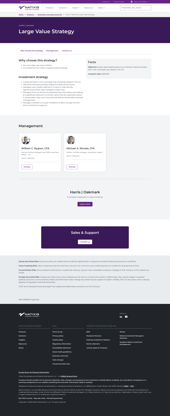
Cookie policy (57, 340)
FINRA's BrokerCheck (69, 376)
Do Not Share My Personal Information (34, 372)
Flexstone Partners (93, 336)
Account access (119, 1)
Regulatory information (61, 344)
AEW (88, 332)
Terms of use (57, 332)
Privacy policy (57, 336)
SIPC (132, 386)
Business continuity (60, 356)
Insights (75, 8)
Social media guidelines (61, 352)
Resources (88, 8)
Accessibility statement (61, 348)
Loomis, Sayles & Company (96, 348)
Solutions (62, 8)
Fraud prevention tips (61, 364)
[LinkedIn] (121, 316)
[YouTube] (126, 316)
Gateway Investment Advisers (98, 340)
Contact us (106, 1)
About (100, 8)
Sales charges (57, 360)
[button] (85, 204)
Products (49, 8)
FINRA (126, 386)
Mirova (122, 332)
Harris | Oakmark (93, 344)
